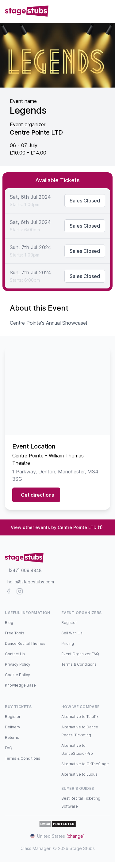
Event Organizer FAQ (80, 654)
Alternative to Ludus (79, 774)
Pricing (67, 643)
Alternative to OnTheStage (85, 764)
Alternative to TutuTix (79, 716)
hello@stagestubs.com (30, 581)
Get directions (37, 495)
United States (57, 836)
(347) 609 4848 (25, 570)
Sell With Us (71, 633)
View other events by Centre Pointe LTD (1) (57, 527)
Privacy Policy (17, 664)
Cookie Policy (17, 674)
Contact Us (15, 654)
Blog (9, 622)
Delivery (12, 727)
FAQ (8, 748)
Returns (12, 737)
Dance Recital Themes (25, 643)
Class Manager (36, 848)
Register (69, 622)
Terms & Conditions (79, 664)
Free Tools (14, 633)
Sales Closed (85, 201)
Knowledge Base (20, 685)
